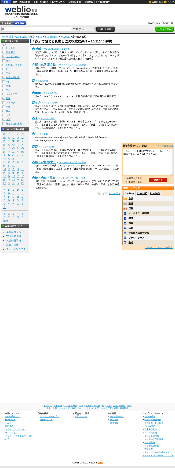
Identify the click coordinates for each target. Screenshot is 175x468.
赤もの (36, 102)
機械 (131, 218)
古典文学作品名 (50, 93)
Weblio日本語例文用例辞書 (57, 49)
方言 (8, 119)
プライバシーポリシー (15, 429)
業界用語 (10, 52)
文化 (8, 86)
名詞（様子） (51, 36)
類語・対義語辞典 (21, 2)
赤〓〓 (36, 93)
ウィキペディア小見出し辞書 (72, 65)
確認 (131, 203)
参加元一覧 (168, 23)
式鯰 (131, 228)
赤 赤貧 (37, 49)
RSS (100, 463)
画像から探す (46, 419)
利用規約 (9, 426)
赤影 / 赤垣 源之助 (44, 64)
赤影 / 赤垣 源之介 (44, 162)
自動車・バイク (14, 65)
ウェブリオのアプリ (49, 416)
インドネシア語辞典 (153, 439)
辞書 (6, 2)
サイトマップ (11, 432)
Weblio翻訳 (149, 426)
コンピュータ (13, 56)
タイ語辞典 (149, 442)
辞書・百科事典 (14, 123)
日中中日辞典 (58, 2)
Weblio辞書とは (12, 416)
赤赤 (35, 146)
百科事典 (43, 134)
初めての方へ (154, 23)
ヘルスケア (11, 94)
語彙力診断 (12, 244)
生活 (8, 90)
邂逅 (131, 242)
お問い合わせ (81, 416)
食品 (8, 111)
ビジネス (10, 48)
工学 (8, 73)
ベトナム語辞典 (151, 446)
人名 (8, 115)
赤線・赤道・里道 (44, 178)
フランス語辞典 (151, 436)
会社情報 (114, 419)
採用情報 (114, 423)
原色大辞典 (43, 80)
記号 (5, 220)
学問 (8, 81)
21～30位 (155, 193)
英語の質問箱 (13, 240)
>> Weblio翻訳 (165, 145)
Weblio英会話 (13, 236)
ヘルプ (171, 2)
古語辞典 (89, 2)
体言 (32, 36)
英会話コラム (13, 232)
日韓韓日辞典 (74, 2)
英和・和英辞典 (41, 2)
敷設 (131, 198)
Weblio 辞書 (157, 2)
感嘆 (131, 223)
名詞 (39, 36)
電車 (8, 60)
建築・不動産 (13, 77)
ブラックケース (136, 237)
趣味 (8, 98)
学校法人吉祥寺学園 (139, 232)
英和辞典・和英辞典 (153, 423)
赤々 (35, 118)
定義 (131, 208)
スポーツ (10, 102)
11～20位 (142, 193)
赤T (34, 134)
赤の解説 (65, 36)
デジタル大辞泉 (50, 102)
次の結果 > (114, 193)
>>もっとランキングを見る (159, 247)
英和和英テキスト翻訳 (135, 145)
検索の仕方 (10, 419)
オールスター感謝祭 (139, 213)
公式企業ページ (117, 416)
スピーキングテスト (17, 249)
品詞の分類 (22, 36)
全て (4, 45)
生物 (8, 107)
